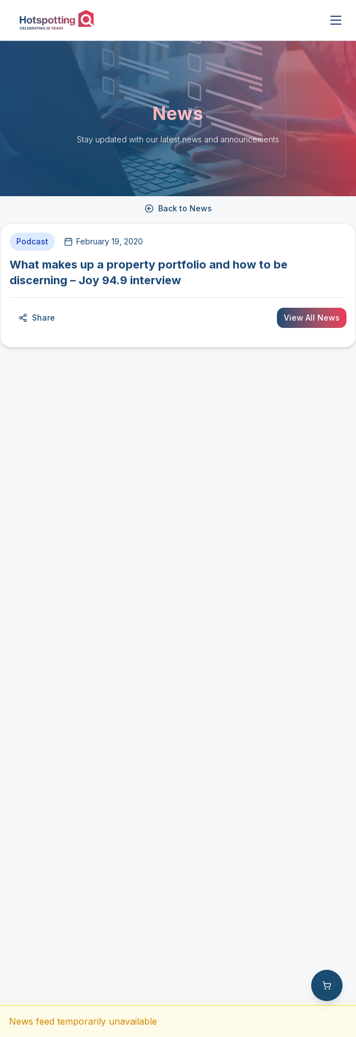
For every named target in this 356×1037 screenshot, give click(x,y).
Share (37, 317)
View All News (312, 317)
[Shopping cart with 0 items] (327, 985)
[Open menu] (336, 20)
